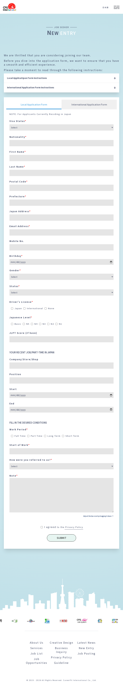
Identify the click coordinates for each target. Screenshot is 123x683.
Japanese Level (20, 317)
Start (13, 389)
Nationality (18, 136)
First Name (17, 151)
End (11, 403)
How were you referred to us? (30, 459)
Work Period (18, 429)
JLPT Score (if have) (23, 332)
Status (14, 286)
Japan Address (20, 211)
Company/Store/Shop (23, 359)
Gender (15, 270)
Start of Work (19, 444)
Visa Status (17, 121)
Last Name (17, 166)
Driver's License (21, 301)
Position (15, 374)
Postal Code (18, 181)
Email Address (19, 226)
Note (13, 475)
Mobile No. (16, 241)
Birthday (16, 255)
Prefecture (17, 196)
